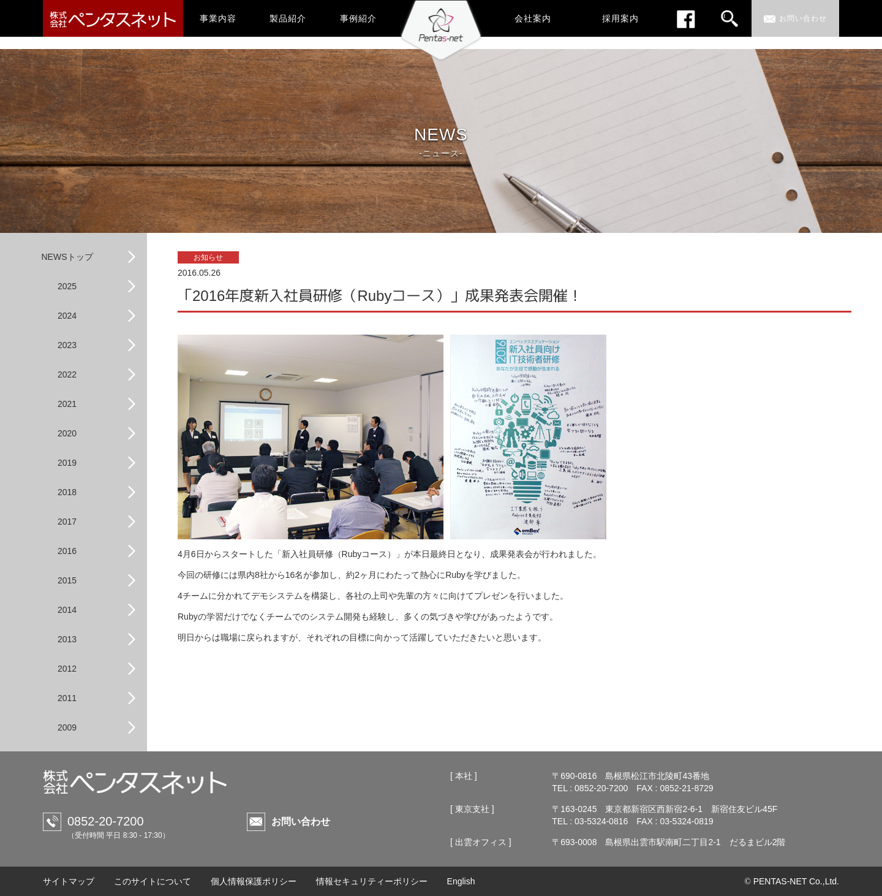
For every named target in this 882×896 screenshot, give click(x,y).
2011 (67, 698)
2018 (67, 492)
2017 (67, 521)
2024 (67, 316)
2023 (67, 345)
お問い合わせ (300, 821)
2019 (67, 463)
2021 (67, 404)
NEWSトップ (67, 257)
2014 (67, 610)
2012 (67, 669)
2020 (67, 433)
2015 (67, 580)
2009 (67, 727)
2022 (67, 374)
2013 (67, 639)
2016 (67, 551)
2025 (67, 286)
